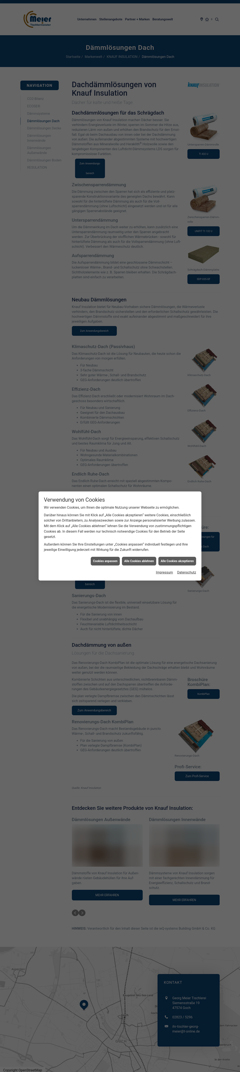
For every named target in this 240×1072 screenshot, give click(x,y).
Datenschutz (186, 572)
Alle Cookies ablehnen (139, 561)
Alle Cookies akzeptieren (177, 561)
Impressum (164, 572)
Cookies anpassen (105, 561)
